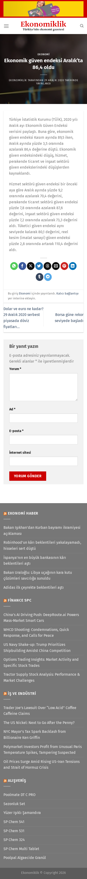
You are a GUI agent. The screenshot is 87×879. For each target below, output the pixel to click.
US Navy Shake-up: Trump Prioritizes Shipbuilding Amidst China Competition (37, 647)
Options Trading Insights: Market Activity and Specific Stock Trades (41, 662)
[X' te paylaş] (31, 266)
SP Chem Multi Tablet (21, 849)
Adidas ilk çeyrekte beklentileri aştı (33, 587)
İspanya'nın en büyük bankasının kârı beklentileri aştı (34, 560)
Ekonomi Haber (23, 513)
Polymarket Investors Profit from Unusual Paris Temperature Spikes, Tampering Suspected (42, 749)
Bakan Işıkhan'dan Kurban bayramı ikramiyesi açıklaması (42, 530)
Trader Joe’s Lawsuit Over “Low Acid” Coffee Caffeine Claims (39, 711)
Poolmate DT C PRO (19, 794)
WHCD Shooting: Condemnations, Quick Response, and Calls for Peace (36, 632)
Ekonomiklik (18, 80)
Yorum (15, 369)
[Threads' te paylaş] (47, 266)
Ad (12, 409)
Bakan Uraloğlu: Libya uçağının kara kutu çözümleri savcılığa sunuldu (37, 575)
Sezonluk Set (14, 804)
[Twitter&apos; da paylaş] (39, 266)
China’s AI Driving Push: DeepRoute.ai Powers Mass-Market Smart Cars (41, 618)
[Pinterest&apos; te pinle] (64, 266)
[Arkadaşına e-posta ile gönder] (56, 266)
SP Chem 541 (13, 822)
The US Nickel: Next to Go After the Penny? (38, 722)
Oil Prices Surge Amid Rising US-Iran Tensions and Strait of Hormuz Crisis (41, 764)
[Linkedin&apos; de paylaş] (73, 266)
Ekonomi (44, 54)
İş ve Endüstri (22, 693)
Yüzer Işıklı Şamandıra (22, 812)
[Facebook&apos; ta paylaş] (22, 266)
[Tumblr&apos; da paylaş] (39, 277)
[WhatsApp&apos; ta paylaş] (14, 266)
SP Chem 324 (14, 839)
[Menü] (6, 26)
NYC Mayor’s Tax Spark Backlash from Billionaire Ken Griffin (34, 734)
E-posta (16, 431)
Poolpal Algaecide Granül (24, 857)
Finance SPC (20, 600)
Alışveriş (17, 780)
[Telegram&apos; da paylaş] (48, 277)
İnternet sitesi (20, 453)
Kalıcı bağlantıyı (67, 293)
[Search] (82, 25)
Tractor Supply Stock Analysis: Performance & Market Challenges (41, 677)
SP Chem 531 (13, 831)
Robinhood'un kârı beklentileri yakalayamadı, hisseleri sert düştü (42, 545)
